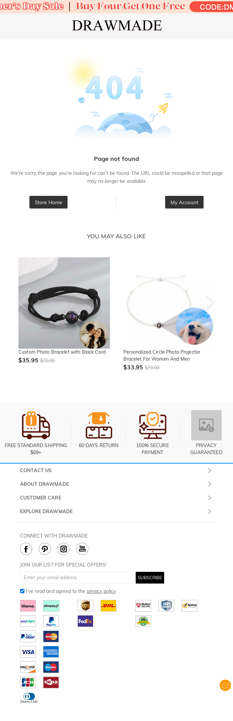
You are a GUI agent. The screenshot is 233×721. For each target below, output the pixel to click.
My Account (184, 202)
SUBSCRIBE (150, 577)
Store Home (48, 202)
